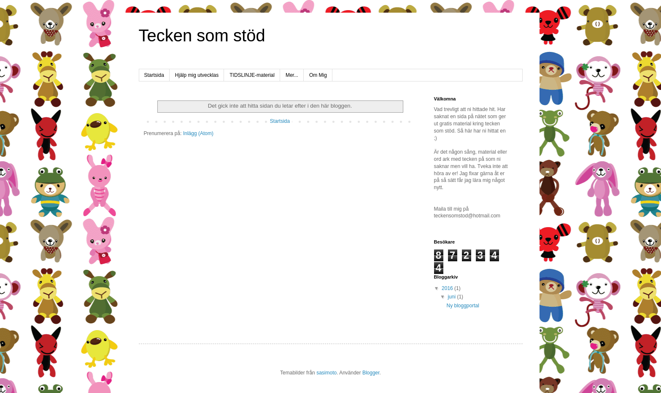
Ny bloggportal (462, 306)
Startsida (154, 75)
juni (452, 297)
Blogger (371, 373)
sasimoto (326, 373)
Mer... (292, 75)
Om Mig (318, 75)
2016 (448, 288)
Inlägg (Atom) (198, 133)
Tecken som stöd (202, 35)
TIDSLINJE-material (252, 75)
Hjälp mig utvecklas (197, 75)
